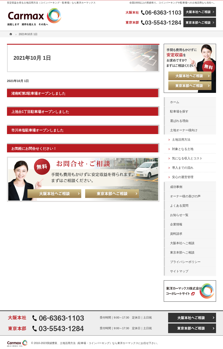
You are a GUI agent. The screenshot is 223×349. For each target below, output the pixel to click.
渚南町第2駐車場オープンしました (38, 93)
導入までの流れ (182, 167)
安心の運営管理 (182, 177)
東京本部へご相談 (182, 252)
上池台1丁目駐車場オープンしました (40, 112)
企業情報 (176, 224)
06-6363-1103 (154, 12)
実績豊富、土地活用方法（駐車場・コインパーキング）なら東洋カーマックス (92, 343)
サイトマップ (179, 271)
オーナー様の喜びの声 (185, 196)
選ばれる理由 (179, 121)
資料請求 (176, 233)
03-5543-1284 (154, 22)
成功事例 (176, 187)
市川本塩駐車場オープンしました (37, 130)
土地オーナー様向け (184, 130)
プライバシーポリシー (185, 262)
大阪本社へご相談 (182, 243)
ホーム (174, 102)
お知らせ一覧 (179, 215)
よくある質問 (179, 205)
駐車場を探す (179, 111)
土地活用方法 (181, 139)
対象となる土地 (182, 149)
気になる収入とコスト (187, 158)
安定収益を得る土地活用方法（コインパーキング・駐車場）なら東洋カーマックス (51, 2)
